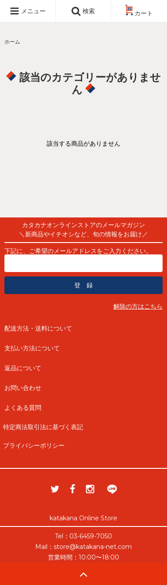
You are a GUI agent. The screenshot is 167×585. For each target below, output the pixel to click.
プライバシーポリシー (34, 445)
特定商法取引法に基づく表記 (43, 427)
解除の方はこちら (138, 306)
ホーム (12, 41)
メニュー (28, 11)
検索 (83, 11)
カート (139, 13)
